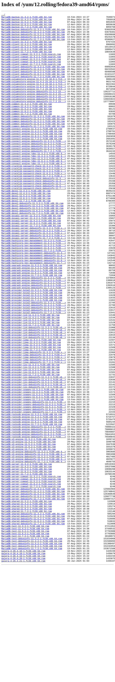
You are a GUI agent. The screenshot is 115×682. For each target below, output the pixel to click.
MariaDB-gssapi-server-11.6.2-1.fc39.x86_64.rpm (31, 265)
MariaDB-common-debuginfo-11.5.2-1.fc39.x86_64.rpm (33, 143)
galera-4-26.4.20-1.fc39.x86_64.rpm (23, 667)
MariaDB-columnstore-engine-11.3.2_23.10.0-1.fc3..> (33, 92)
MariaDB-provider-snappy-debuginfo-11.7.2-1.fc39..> (33, 491)
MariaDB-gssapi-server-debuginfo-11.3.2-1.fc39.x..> (33, 271)
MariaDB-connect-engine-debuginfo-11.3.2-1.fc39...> (33, 166)
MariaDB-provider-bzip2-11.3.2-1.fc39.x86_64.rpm (31, 345)
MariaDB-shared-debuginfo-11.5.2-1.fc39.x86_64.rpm (33, 619)
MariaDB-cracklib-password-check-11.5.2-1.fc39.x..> (33, 202)
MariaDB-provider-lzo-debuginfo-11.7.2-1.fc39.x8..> (33, 461)
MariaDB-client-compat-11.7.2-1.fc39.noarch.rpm (31, 74)
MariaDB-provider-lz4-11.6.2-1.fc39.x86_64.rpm (30, 384)
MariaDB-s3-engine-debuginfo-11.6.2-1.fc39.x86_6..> (33, 548)
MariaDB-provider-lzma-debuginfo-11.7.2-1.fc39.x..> (33, 432)
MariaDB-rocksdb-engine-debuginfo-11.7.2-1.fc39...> (33, 521)
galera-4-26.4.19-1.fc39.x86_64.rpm (23, 664)
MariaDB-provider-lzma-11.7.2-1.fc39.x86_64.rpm (31, 417)
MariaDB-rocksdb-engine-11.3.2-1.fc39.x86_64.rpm (31, 494)
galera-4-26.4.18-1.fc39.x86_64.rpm (23, 661)
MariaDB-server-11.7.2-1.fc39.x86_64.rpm (26, 566)
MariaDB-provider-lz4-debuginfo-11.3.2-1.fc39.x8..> (33, 390)
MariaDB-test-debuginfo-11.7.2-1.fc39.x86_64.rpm (31, 655)
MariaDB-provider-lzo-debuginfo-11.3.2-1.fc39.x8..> (33, 450)
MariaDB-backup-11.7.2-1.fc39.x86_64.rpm (26, 29)
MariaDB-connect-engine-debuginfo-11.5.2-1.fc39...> (33, 172)
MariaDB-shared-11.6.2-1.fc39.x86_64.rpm (26, 607)
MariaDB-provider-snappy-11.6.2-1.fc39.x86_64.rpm (32, 473)
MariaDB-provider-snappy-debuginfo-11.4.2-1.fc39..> (33, 482)
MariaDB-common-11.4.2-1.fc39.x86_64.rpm (26, 125)
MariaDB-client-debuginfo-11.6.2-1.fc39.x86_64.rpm (33, 86)
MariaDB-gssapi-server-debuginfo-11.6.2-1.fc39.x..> (33, 280)
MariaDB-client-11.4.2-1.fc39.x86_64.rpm (26, 50)
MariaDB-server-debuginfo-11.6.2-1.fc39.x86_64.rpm (33, 593)
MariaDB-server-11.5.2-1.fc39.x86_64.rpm (26, 560)
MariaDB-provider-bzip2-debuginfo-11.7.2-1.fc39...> (33, 372)
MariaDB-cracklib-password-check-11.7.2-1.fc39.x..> (33, 208)
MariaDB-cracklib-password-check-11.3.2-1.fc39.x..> (33, 196)
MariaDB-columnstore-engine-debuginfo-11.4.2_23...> (33, 110)
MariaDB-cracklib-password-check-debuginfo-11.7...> (33, 223)
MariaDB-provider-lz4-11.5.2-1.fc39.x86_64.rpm (30, 381)
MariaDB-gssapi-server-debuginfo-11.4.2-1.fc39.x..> (33, 274)
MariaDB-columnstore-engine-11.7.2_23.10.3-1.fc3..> (33, 104)
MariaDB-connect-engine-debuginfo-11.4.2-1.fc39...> (33, 169)
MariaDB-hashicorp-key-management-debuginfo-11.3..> (33, 301)
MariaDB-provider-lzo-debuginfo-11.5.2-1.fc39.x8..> (33, 456)
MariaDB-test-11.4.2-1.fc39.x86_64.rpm (25, 631)
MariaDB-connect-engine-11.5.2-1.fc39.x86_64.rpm (31, 157)
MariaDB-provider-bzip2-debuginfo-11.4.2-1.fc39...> (33, 363)
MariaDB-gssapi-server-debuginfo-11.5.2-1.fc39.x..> (33, 277)
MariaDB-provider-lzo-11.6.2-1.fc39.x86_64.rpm (30, 444)
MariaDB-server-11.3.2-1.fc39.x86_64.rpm (26, 554)
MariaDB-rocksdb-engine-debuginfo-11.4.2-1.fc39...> (33, 512)
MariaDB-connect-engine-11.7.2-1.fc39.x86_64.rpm (31, 163)
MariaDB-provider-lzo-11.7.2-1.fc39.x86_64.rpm (30, 447)
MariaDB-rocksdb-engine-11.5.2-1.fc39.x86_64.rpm (31, 500)
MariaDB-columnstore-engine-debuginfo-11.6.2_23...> (33, 116)
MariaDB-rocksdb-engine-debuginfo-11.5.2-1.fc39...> (33, 515)
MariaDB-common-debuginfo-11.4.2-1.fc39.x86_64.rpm (33, 140)
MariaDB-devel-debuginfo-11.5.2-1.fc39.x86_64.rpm (32, 247)
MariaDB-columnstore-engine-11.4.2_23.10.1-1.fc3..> (33, 95)
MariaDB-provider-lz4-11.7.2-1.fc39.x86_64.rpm (30, 387)
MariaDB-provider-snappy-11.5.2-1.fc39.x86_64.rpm (32, 470)
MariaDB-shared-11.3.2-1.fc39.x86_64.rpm (26, 599)
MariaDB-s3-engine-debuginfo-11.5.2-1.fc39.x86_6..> (33, 545)
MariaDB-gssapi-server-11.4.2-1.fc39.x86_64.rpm (31, 259)
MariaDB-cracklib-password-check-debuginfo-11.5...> (33, 217)
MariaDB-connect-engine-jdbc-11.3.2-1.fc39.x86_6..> (33, 181)
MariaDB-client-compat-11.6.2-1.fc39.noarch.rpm (31, 71)
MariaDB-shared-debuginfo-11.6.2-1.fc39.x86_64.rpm (33, 622)
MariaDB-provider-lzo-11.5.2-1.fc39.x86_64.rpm (30, 441)
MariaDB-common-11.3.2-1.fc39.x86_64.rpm (26, 122)
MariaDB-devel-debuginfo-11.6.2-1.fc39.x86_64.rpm (32, 250)
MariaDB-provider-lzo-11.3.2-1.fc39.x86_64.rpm (30, 435)
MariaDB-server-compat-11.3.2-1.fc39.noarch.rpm (31, 569)
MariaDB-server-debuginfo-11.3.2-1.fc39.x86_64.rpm (33, 584)
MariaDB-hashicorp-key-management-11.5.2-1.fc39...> (33, 292)
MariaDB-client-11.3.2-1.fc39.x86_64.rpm (26, 47)
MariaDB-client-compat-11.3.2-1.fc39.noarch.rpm (31, 62)
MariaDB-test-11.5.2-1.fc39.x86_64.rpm (25, 634)
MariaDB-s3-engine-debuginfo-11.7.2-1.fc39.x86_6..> (33, 551)
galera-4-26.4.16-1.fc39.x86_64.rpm (23, 658)
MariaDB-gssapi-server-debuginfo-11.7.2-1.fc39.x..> (33, 283)
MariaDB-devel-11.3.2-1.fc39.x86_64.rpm (25, 226)
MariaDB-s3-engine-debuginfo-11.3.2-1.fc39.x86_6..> (33, 539)
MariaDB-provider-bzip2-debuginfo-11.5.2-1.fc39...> (33, 366)
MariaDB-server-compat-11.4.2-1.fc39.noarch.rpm (31, 572)
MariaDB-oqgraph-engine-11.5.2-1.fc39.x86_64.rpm (31, 321)
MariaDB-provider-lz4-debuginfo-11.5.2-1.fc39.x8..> (33, 396)
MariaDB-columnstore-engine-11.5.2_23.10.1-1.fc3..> (33, 98)
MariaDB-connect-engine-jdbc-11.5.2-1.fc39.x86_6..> (33, 187)
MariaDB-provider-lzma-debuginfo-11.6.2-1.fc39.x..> (33, 429)
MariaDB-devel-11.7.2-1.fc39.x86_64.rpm (25, 238)
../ (3, 14)
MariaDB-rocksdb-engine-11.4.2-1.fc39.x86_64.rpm (31, 497)
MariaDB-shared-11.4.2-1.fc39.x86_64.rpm (26, 602)
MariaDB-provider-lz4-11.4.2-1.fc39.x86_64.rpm (30, 378)
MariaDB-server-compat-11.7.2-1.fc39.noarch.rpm (31, 581)
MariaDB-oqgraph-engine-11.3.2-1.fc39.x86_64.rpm (31, 315)
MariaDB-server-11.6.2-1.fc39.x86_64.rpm (26, 563)
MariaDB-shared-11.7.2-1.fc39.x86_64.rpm (26, 610)
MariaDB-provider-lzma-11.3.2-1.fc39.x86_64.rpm (31, 405)
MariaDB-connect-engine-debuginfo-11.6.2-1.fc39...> (33, 175)
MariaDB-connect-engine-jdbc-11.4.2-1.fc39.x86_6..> (33, 184)
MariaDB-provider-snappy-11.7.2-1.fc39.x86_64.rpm (32, 476)
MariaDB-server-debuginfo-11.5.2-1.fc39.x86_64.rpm (33, 590)
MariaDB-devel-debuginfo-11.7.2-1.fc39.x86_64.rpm (32, 253)
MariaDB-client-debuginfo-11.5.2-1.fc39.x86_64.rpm (33, 83)
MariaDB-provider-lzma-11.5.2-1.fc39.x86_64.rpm (31, 411)
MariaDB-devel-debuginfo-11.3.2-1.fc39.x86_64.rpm (32, 241)
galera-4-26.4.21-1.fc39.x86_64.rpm (23, 670)
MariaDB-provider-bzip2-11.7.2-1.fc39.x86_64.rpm (31, 357)
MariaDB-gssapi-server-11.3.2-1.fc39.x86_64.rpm (31, 256)
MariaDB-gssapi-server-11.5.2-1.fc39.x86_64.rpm (31, 262)
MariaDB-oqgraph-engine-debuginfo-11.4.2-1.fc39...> (33, 333)
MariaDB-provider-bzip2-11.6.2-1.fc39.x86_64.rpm (31, 354)
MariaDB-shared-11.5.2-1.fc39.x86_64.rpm (26, 605)
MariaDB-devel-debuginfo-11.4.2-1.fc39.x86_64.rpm (32, 244)
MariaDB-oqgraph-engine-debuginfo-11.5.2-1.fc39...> (33, 336)
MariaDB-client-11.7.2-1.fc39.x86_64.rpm (26, 59)
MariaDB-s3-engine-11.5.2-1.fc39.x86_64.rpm (28, 530)
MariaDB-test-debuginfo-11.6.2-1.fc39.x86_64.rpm (31, 652)
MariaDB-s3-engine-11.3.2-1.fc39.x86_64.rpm (28, 524)
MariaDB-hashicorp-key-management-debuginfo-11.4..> (33, 304)
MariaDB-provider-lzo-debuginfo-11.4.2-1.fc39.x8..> (33, 453)
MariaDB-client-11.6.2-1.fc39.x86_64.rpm (26, 56)
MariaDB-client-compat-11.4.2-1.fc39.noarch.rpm (31, 65)
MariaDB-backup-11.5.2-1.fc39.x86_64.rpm (26, 23)
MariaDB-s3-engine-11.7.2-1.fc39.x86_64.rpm (28, 536)
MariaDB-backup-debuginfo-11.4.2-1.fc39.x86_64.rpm (33, 35)
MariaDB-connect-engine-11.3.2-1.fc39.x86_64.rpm (31, 152)
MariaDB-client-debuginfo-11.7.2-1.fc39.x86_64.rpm (33, 89)
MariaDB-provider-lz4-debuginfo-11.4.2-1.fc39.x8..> (33, 393)
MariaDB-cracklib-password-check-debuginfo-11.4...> (33, 214)
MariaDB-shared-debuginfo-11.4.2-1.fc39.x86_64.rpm (33, 616)
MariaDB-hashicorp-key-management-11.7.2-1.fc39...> (33, 298)
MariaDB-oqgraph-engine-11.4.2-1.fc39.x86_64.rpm (31, 318)
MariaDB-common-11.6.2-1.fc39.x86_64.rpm (26, 131)
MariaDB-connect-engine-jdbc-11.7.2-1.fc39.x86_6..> (33, 193)
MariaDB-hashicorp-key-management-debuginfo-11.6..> (33, 309)
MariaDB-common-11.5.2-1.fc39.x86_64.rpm (26, 128)
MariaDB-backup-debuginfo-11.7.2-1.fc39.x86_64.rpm (33, 44)
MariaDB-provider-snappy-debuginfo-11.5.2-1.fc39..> (33, 485)
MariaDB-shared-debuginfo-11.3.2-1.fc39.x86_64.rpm (33, 613)
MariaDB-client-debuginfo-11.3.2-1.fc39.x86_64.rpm (33, 77)
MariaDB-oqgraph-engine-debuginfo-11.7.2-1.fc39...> (33, 342)
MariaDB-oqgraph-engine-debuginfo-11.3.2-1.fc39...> (33, 330)
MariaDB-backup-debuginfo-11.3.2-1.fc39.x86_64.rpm (33, 32)
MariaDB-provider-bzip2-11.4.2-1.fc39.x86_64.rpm (31, 348)
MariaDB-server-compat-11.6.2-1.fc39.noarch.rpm (31, 578)
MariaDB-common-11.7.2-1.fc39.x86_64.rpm (26, 134)
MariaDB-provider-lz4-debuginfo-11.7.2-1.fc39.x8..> (33, 402)
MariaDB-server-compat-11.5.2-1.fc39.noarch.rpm (31, 575)
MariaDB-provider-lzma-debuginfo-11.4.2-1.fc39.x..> (33, 423)
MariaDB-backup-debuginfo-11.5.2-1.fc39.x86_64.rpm (33, 38)
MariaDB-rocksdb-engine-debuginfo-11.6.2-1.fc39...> (33, 518)
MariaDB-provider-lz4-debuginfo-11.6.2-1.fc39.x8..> (33, 399)
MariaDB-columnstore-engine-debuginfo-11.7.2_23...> (33, 119)
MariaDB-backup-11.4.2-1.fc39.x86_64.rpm (26, 20)
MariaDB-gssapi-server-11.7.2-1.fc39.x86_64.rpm (31, 268)
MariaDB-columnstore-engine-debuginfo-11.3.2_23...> (33, 107)
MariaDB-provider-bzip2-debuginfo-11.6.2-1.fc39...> (33, 369)
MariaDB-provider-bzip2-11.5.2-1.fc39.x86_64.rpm (31, 351)
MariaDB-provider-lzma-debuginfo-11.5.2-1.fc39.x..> (33, 426)
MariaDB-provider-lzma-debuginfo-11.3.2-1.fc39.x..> (33, 420)
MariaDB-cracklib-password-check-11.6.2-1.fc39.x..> (33, 205)
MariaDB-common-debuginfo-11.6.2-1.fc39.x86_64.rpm (33, 146)
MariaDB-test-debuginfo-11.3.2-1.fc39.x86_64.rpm (31, 643)
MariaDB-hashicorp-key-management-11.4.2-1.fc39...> (33, 289)
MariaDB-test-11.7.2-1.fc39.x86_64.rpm (25, 640)
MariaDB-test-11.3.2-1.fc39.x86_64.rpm (25, 628)
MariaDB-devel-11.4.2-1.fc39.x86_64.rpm (25, 229)
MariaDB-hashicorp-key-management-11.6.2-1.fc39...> (33, 295)
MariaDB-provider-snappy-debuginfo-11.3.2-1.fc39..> (33, 479)
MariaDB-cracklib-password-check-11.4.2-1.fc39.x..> (33, 199)
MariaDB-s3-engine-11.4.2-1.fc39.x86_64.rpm (28, 527)
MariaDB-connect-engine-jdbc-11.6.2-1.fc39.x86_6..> (33, 190)
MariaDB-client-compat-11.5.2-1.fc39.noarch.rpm (31, 68)
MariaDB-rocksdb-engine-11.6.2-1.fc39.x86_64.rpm (31, 503)
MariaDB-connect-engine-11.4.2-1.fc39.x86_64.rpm (31, 154)
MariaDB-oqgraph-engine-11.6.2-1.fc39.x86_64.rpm (31, 324)
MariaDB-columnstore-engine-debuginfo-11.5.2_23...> (33, 113)
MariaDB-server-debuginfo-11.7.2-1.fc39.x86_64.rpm (33, 596)
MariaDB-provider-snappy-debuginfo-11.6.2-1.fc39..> (33, 488)
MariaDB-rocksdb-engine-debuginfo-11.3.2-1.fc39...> (33, 509)
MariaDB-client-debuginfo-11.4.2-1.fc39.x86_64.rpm (33, 80)
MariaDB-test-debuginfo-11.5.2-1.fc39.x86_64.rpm (31, 649)
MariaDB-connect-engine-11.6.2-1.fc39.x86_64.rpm (31, 160)
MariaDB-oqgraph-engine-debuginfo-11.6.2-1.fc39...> (33, 339)
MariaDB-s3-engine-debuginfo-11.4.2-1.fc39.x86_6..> (33, 542)
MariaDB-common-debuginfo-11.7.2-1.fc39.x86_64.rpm (33, 149)
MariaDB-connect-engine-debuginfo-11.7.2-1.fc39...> (33, 178)
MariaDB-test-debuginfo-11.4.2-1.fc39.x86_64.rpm (31, 646)
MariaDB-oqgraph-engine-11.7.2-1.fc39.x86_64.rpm (31, 327)
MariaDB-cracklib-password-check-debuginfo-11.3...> (33, 211)
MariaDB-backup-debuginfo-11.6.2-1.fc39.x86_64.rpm (33, 41)
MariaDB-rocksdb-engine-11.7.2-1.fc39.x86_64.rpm (31, 506)
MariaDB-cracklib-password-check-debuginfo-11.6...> (33, 220)
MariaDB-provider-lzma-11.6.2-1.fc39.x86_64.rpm (31, 414)
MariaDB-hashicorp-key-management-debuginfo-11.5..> (33, 306)
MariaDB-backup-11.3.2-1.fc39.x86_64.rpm (26, 17)
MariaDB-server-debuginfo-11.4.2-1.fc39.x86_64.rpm (33, 587)
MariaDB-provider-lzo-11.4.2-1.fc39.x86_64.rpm (30, 438)
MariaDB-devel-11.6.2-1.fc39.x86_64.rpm (25, 235)
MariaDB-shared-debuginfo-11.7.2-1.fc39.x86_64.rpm (33, 625)
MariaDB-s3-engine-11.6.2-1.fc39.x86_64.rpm (28, 533)
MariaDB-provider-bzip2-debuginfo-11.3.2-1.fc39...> (33, 360)
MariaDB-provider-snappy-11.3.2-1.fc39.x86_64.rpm (32, 464)
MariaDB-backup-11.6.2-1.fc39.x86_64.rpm (26, 26)
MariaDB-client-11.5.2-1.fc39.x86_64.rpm (26, 53)
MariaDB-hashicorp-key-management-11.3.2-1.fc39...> (33, 286)
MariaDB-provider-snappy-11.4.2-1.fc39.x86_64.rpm (32, 467)
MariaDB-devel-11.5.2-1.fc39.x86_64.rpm (25, 232)
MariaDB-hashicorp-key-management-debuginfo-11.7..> (33, 312)
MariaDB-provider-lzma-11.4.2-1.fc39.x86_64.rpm (31, 408)
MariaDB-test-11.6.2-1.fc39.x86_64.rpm (25, 637)
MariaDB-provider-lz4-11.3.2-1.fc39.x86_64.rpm (30, 375)
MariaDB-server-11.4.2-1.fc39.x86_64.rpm (26, 557)
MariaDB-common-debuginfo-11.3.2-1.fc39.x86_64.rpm (33, 137)
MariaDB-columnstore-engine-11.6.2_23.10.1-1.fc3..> (33, 101)
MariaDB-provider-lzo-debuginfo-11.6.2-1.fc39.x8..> (33, 458)
